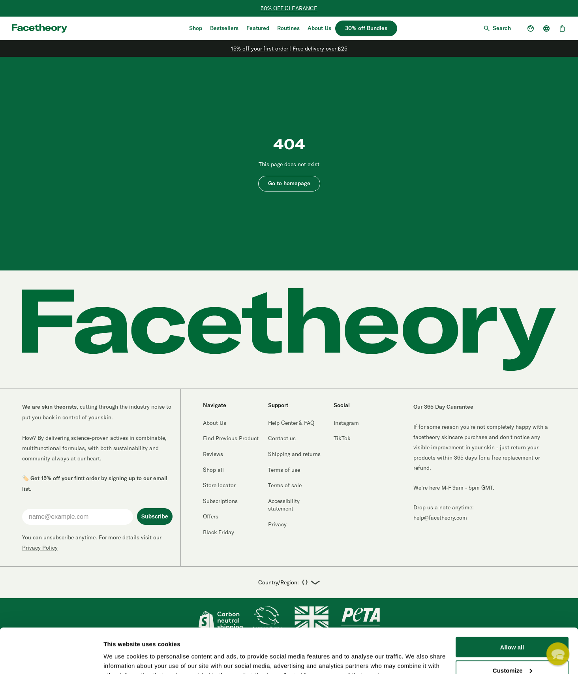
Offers (210, 516)
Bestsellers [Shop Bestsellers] (224, 28)
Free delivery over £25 (320, 48)
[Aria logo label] (39, 28)
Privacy (277, 524)
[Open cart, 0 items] (562, 28)
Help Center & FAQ (291, 422)
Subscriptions (220, 501)
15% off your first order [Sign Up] (259, 48)
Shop (195, 28)
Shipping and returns (294, 454)
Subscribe (154, 516)
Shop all (213, 469)
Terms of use (284, 469)
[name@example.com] (77, 517)
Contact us (282, 438)
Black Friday (218, 532)
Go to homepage (289, 183)
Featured (257, 28)
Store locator (219, 485)
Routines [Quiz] (288, 28)
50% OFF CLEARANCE (289, 8)
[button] (557, 653)
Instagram (346, 422)
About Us (319, 28)
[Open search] (497, 28)
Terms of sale (285, 485)
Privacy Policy (40, 547)
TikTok (342, 438)
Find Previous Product (231, 438)
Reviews (213, 454)
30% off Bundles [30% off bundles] (366, 28)
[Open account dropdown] (531, 28)
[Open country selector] (546, 28)
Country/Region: (289, 582)
